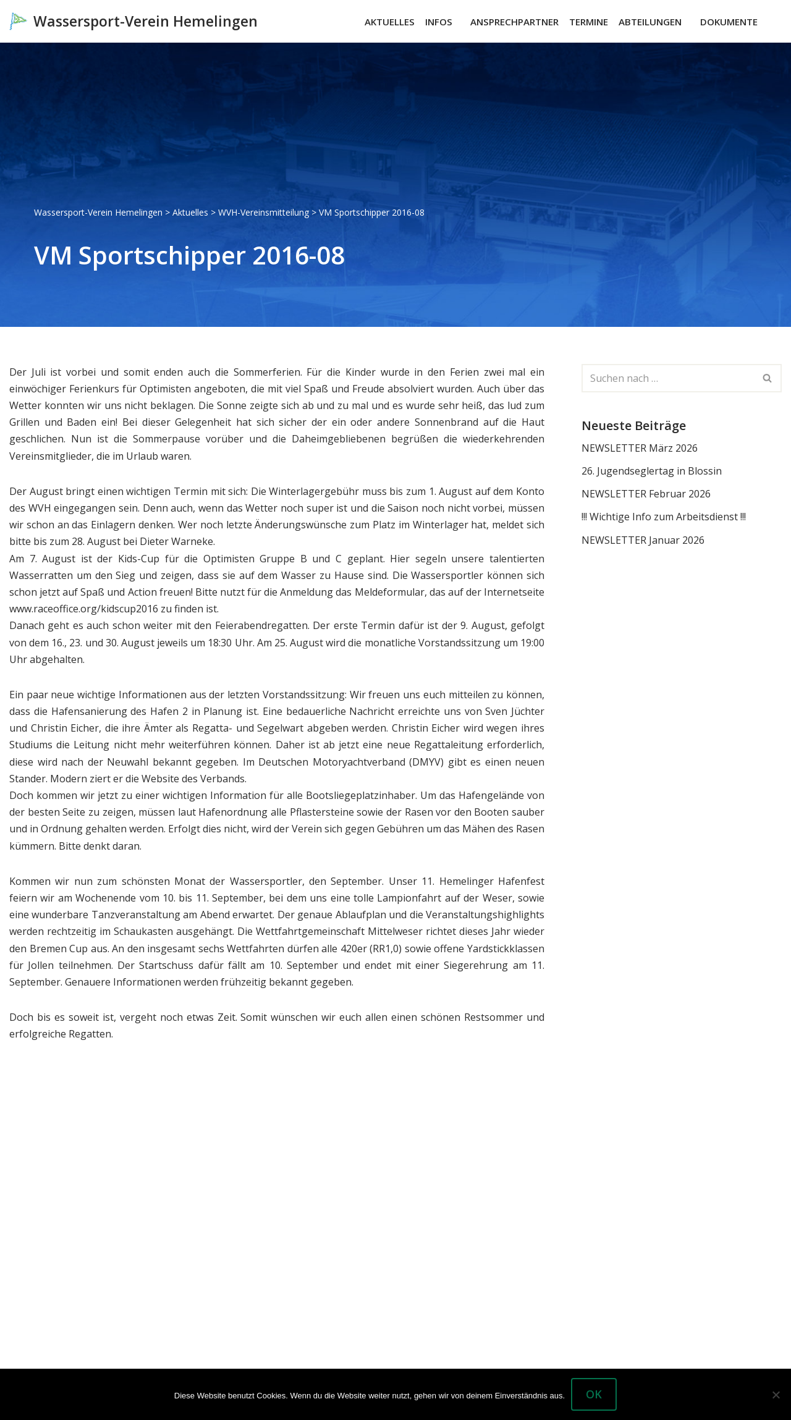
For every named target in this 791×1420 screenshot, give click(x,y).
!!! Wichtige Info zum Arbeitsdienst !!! (664, 516)
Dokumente (729, 21)
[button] (457, 21)
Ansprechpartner (514, 21)
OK (594, 1394)
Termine (588, 21)
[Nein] (775, 1394)
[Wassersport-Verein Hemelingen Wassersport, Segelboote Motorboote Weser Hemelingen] (133, 21)
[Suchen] (771, 21)
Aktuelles (390, 21)
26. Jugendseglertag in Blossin (652, 471)
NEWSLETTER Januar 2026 (643, 540)
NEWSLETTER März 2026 (640, 448)
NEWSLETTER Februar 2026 (646, 494)
